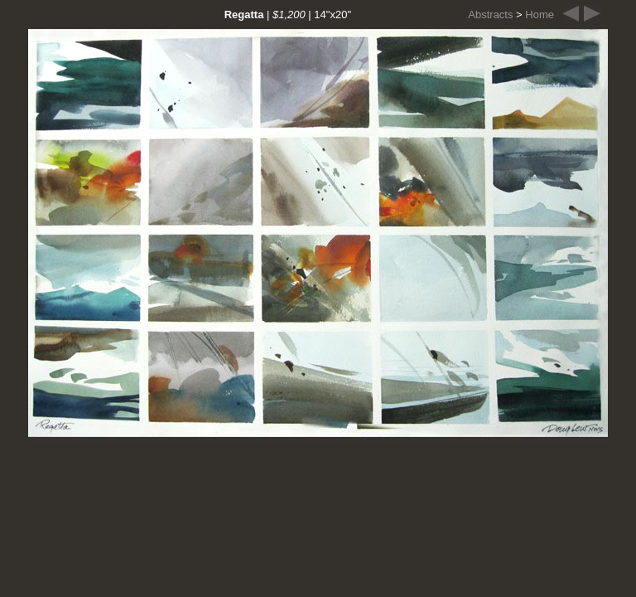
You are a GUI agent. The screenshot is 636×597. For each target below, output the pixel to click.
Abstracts (490, 14)
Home (539, 14)
